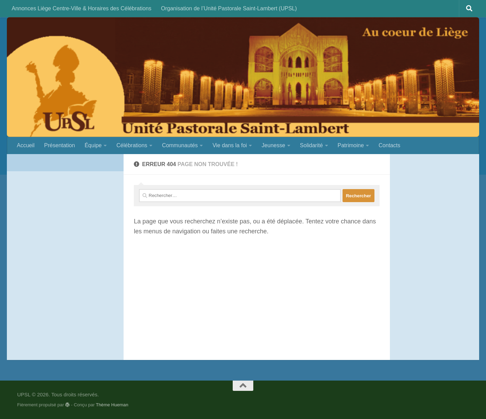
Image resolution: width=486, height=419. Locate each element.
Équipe (93, 145)
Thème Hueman (112, 404)
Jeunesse (273, 145)
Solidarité (311, 145)
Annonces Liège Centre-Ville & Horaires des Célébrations (81, 8)
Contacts (389, 145)
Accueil (26, 145)
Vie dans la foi (229, 145)
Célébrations (131, 145)
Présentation (59, 145)
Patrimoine (351, 145)
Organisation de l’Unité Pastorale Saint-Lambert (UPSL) (229, 8)
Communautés (180, 145)
